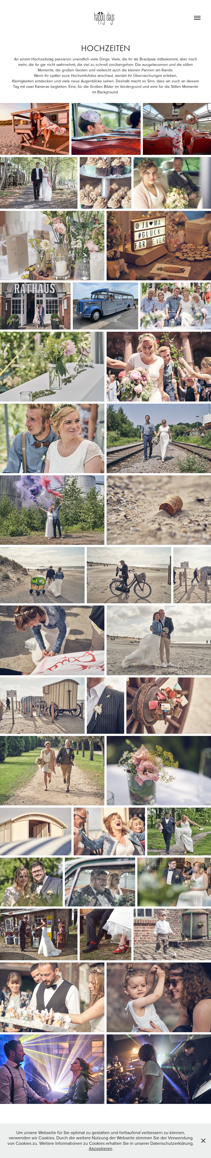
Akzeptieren (100, 1148)
